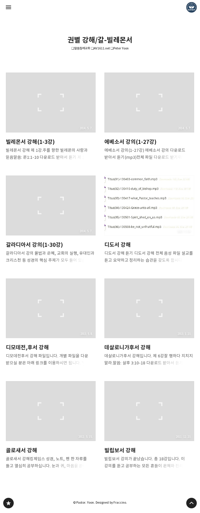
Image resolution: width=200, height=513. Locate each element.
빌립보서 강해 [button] (149, 426)
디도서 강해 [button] (149, 221)
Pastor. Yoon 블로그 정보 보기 (192, 7)
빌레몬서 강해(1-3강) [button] (50, 118)
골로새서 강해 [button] (50, 426)
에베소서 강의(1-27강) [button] (149, 118)
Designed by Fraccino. (111, 502)
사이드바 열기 (8, 7)
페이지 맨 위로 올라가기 (192, 503)
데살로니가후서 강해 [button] (149, 324)
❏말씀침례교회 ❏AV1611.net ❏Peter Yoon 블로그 (8, 503)
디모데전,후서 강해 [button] (50, 324)
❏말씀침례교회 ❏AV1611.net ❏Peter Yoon (100, 48)
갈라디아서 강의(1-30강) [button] (50, 221)
